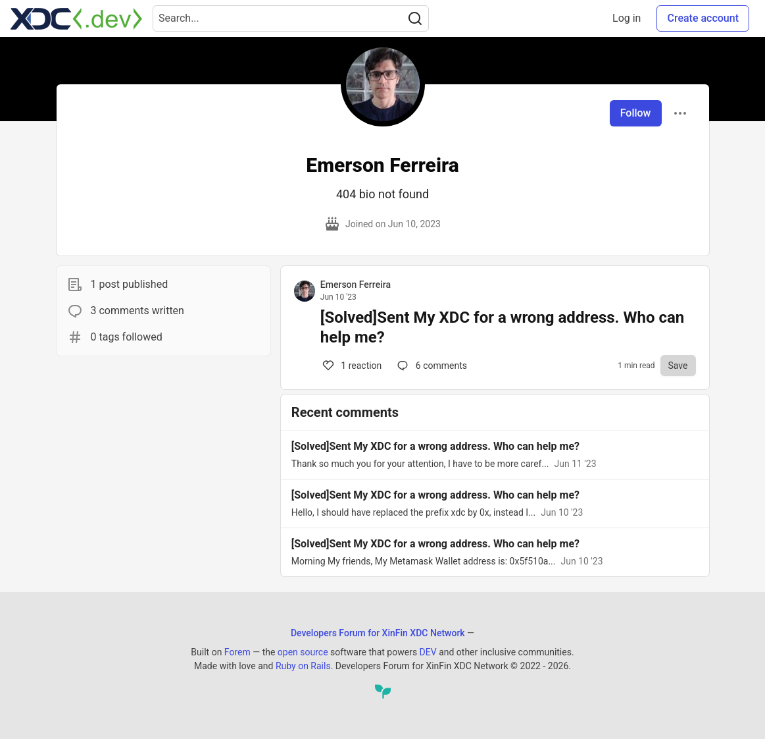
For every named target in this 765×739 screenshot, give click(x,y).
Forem (237, 652)
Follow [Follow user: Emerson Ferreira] (635, 113)
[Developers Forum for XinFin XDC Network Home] (76, 18)
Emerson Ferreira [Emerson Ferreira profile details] (355, 284)
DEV (428, 652)
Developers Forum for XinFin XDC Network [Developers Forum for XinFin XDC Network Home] (378, 633)
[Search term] (291, 18)
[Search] (415, 18)
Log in (626, 18)
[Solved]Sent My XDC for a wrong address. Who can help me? (502, 327)
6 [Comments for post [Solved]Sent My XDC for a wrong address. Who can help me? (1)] (431, 365)
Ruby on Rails (303, 666)
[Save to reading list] (678, 365)
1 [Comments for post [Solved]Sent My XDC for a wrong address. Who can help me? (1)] (351, 365)
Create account (703, 18)
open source (303, 652)
